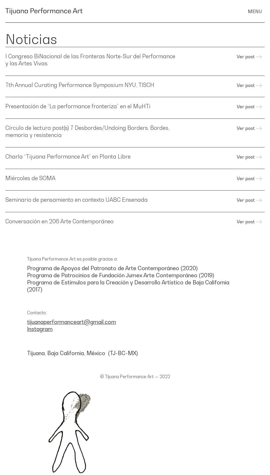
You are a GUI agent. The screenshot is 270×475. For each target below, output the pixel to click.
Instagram (40, 329)
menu (255, 11)
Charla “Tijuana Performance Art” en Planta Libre (68, 156)
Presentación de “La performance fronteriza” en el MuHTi (78, 106)
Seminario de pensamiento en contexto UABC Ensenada (76, 199)
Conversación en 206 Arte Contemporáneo (59, 221)
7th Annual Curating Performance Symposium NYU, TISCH (79, 85)
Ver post (246, 56)
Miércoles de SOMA (30, 178)
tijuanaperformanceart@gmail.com (71, 321)
